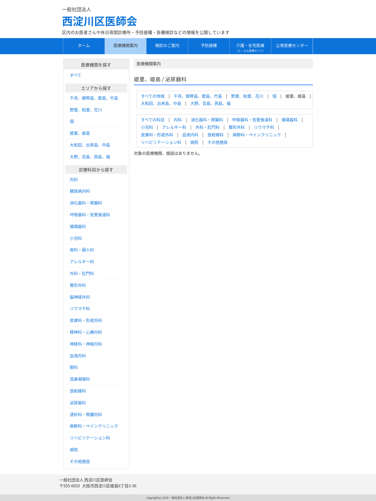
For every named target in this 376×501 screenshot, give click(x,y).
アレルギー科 (174, 127)
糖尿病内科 (80, 191)
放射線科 (215, 134)
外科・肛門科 (207, 127)
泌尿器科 (78, 403)
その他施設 (217, 142)
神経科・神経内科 (86, 344)
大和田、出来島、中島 (161, 103)
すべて (75, 75)
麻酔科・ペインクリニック (257, 134)
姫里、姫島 (80, 133)
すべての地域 (153, 96)
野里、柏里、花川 (247, 96)
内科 (178, 119)
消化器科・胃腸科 (207, 119)
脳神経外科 (80, 297)
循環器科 (290, 119)
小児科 (147, 127)
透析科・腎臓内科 (86, 414)
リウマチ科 (264, 127)
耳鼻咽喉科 (80, 379)
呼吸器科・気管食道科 (252, 119)
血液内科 (190, 134)
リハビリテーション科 (161, 142)
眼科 (74, 367)
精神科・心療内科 (86, 332)
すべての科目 (153, 119)
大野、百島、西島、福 (210, 103)
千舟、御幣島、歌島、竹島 (198, 96)
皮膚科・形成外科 (157, 134)
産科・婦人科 (82, 250)
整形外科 (237, 127)
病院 (194, 142)
